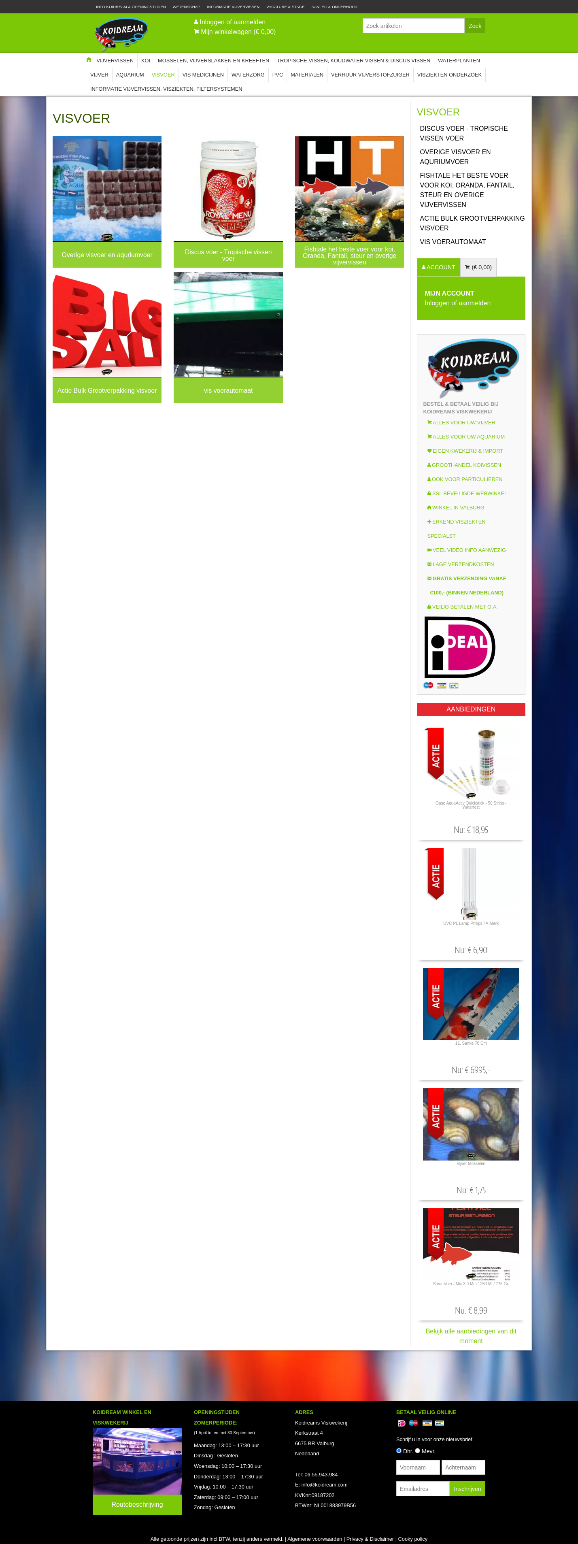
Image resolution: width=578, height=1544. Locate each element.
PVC (277, 75)
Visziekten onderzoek (449, 75)
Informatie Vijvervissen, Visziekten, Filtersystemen (166, 89)
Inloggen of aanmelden (233, 22)
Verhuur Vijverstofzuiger (370, 75)
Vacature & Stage (285, 6)
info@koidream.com (325, 1485)
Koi (145, 61)
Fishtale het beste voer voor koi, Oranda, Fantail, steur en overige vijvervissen (467, 190)
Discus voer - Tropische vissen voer (464, 133)
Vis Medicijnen (203, 75)
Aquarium (130, 75)
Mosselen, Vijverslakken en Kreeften (213, 61)
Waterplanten (459, 61)
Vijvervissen (115, 61)
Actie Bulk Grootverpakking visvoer (472, 223)
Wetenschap (186, 6)
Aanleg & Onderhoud (335, 6)
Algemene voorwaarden (314, 1539)
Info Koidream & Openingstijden (131, 6)
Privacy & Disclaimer (370, 1539)
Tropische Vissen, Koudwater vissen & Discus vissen (353, 61)
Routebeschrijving (137, 1504)
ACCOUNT (440, 267)
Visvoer (163, 75)
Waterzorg (248, 75)
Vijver (99, 75)
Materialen (307, 75)
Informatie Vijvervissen (233, 6)
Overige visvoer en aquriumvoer (455, 157)
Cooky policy (413, 1539)
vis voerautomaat (453, 242)
